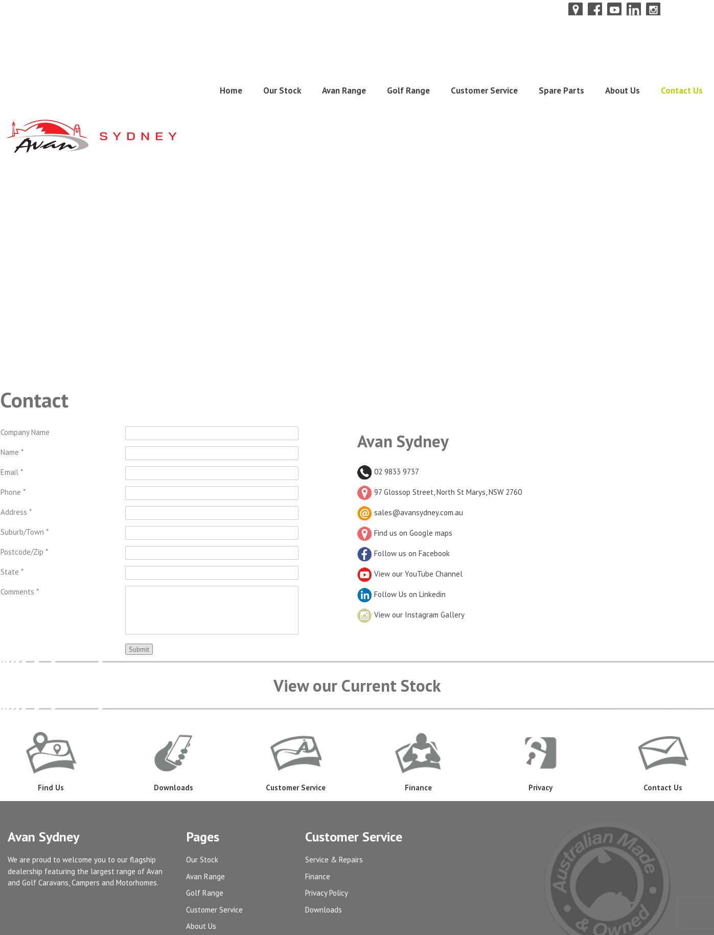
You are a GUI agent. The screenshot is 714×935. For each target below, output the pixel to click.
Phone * (13, 387)
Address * (16, 407)
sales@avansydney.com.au (418, 407)
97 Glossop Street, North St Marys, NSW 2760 (439, 387)
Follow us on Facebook (403, 448)
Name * (12, 347)
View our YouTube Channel (410, 468)
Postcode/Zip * (24, 446)
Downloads (323, 804)
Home (231, 51)
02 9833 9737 (388, 366)
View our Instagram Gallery (411, 509)
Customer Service (484, 51)
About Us (622, 51)
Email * (12, 367)
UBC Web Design (671, 921)
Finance (317, 771)
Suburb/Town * (25, 426)
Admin (196, 854)
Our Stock (282, 51)
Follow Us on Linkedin (401, 489)
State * (12, 466)
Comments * (20, 486)
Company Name (25, 327)
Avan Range (344, 51)
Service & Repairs (334, 754)
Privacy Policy (326, 787)
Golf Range (408, 51)
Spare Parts (561, 51)
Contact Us (682, 51)
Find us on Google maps (404, 427)
